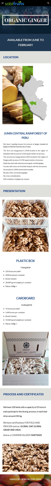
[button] (2, 3)
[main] (25, 20)
